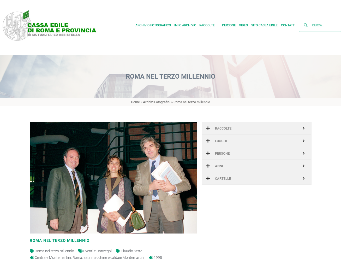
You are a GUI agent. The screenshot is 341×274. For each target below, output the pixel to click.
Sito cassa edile (264, 24)
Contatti (288, 24)
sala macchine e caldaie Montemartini (114, 257)
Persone (229, 24)
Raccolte (209, 24)
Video (243, 24)
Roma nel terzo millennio (54, 251)
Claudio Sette (131, 251)
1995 (158, 257)
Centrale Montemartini (53, 257)
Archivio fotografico (153, 24)
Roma (77, 257)
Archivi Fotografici (156, 102)
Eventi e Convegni (97, 251)
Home (135, 102)
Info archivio (185, 24)
